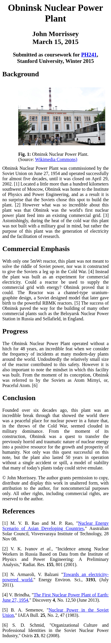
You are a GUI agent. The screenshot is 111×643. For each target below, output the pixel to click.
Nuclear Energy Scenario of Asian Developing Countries (55, 526)
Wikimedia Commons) (56, 159)
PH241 (89, 55)
